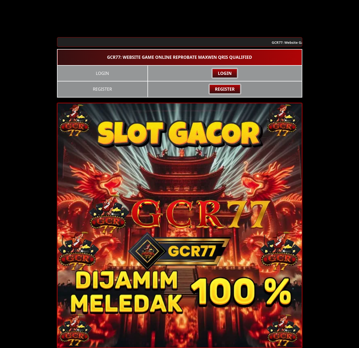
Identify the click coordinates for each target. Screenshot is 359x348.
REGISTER (225, 89)
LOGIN (225, 73)
